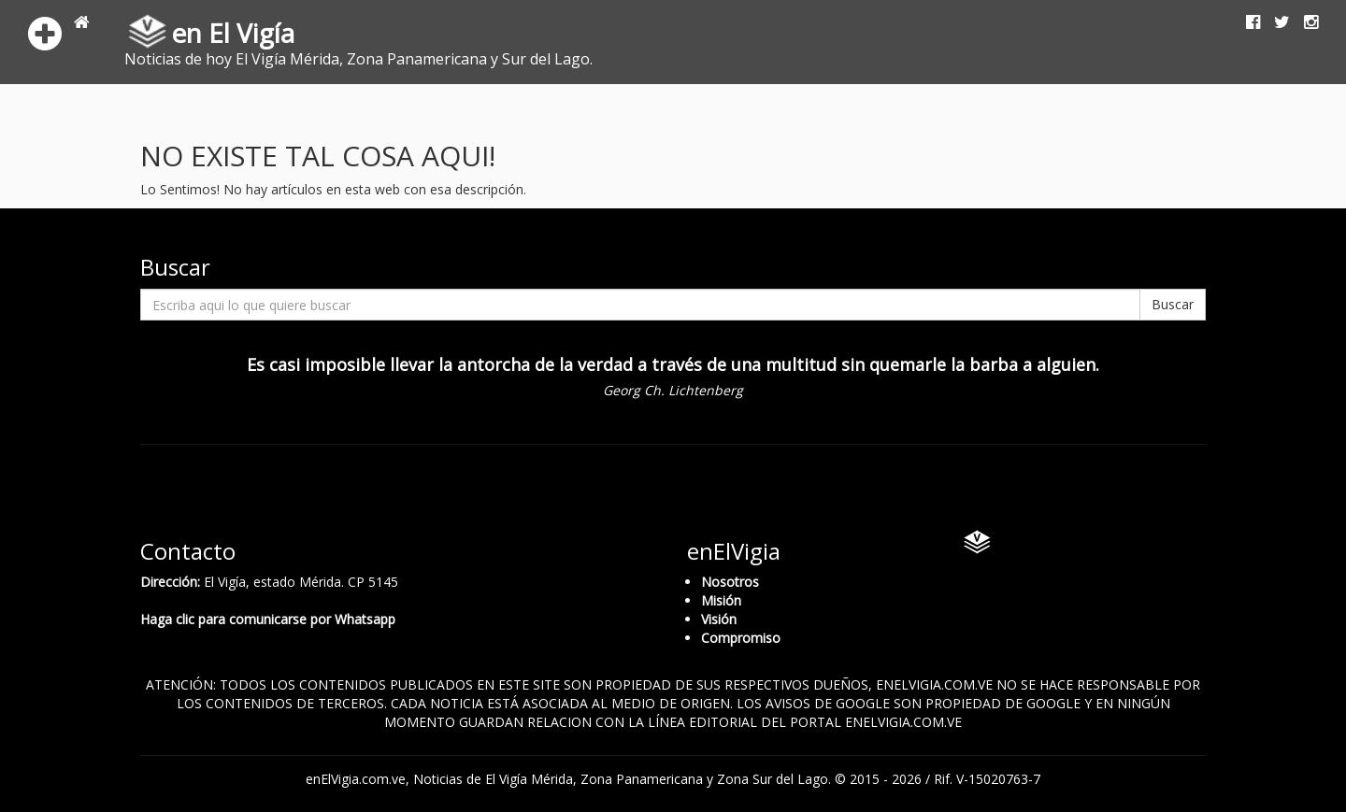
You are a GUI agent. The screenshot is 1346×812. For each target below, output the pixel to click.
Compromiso (740, 638)
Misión (721, 600)
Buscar (1173, 304)
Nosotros (730, 582)
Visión (719, 619)
